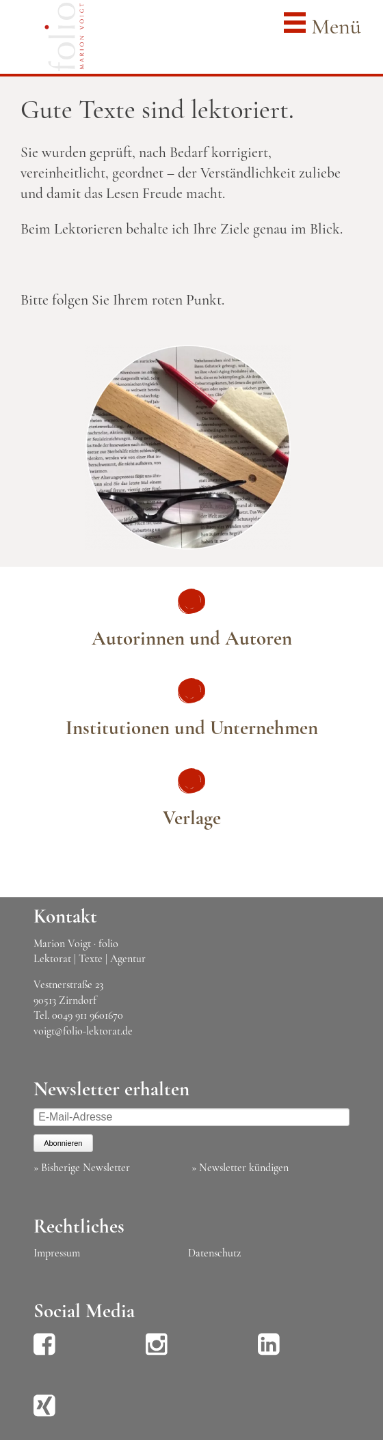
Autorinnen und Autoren (192, 638)
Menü (322, 26)
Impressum (57, 1253)
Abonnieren (63, 1143)
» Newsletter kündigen (240, 1167)
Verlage (192, 818)
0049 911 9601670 (87, 1015)
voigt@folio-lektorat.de (83, 1031)
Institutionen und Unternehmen (192, 728)
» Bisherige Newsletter (82, 1167)
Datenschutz (214, 1253)
